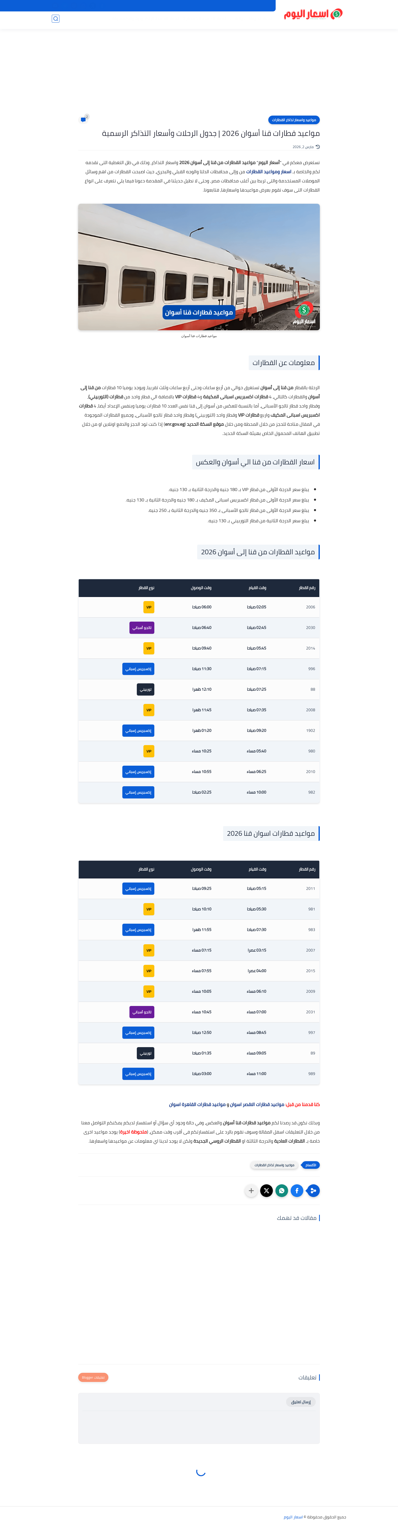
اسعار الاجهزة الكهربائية (202, 21)
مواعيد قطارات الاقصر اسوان (257, 1104)
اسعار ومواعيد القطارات (268, 171)
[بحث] (55, 21)
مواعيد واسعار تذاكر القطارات (294, 120)
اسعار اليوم (293, 1517)
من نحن (231, 6)
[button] (297, 1190)
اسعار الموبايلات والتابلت (249, 21)
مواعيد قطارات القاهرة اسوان (197, 1104)
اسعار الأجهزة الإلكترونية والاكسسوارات (142, 21)
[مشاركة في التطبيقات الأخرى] (251, 1190)
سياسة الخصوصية (256, 6)
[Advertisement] (199, 76)
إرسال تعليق (301, 1402)
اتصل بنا (213, 6)
